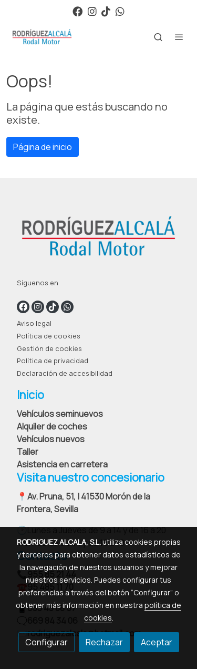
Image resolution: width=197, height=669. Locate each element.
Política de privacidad (52, 360)
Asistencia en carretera (62, 464)
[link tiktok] (105, 11)
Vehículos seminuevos (60, 414)
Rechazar (104, 642)
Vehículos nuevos (51, 439)
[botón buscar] (158, 37)
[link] (42, 37)
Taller (27, 451)
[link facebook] (77, 11)
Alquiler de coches (52, 426)
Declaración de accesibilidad (64, 373)
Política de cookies (48, 336)
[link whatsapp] (120, 11)
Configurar (46, 642)
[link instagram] (92, 11)
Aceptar (156, 642)
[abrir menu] (179, 37)
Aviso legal (34, 323)
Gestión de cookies (49, 348)
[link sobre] (98, 238)
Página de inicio (42, 147)
